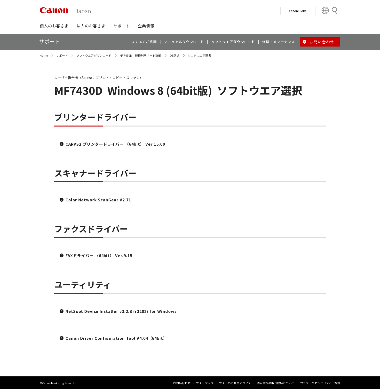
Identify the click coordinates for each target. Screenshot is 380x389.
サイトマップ (205, 383)
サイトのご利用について (235, 383)
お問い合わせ (181, 383)
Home (44, 55)
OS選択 (174, 55)
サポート (62, 55)
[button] (54, 25)
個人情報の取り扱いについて (275, 383)
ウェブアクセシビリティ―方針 (320, 383)
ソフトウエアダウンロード (93, 55)
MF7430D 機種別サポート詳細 (140, 55)
